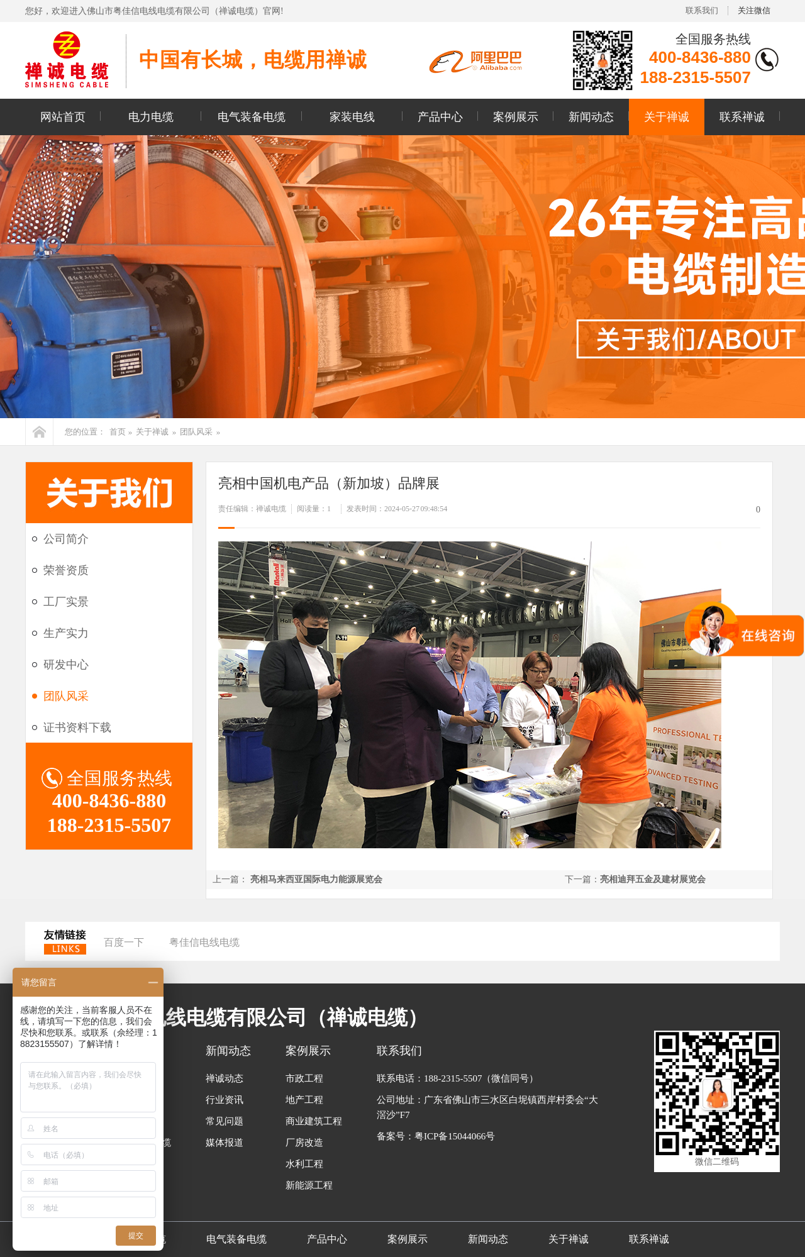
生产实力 (66, 633)
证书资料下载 (77, 727)
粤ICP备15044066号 (454, 1136)
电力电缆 (151, 117)
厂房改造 (304, 1143)
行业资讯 (224, 1100)
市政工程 (304, 1078)
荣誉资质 (66, 570)
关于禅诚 (666, 117)
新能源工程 (309, 1185)
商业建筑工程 (314, 1121)
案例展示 (515, 117)
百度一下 (124, 942)
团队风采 (196, 431)
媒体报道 (224, 1143)
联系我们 (702, 10)
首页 (117, 431)
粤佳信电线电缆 (204, 942)
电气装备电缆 (252, 117)
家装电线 (352, 117)
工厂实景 (66, 601)
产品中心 (440, 117)
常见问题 (224, 1121)
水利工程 (304, 1164)
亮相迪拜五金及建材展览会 (653, 879)
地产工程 (304, 1100)
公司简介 (66, 539)
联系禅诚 (742, 117)
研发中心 (66, 664)
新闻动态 (591, 117)
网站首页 (63, 117)
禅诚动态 (224, 1078)
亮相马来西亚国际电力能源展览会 (316, 879)
